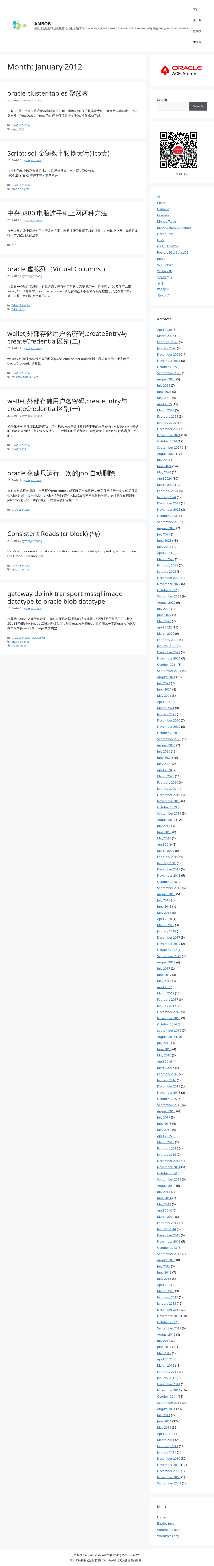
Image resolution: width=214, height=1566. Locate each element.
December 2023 (168, 503)
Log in (161, 1517)
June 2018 (164, 906)
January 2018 (166, 931)
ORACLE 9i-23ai (21, 125)
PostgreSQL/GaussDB (173, 252)
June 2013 (164, 1272)
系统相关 (163, 296)
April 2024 (164, 478)
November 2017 (168, 944)
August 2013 (166, 1260)
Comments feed (168, 1530)
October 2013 (167, 1247)
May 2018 (164, 913)
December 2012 (168, 1309)
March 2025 (165, 410)
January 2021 (166, 714)
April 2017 (164, 987)
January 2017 (166, 1006)
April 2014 (164, 1210)
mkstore (17, 377)
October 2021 (167, 664)
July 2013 (163, 1266)
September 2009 (169, 1483)
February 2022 (167, 640)
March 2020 (165, 776)
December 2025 (168, 354)
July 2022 (163, 609)
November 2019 (168, 801)
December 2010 (168, 1458)
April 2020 (164, 770)
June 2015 (164, 1123)
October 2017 (167, 950)
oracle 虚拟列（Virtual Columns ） (58, 269)
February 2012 (167, 1372)
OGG (160, 240)
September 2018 (169, 888)
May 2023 (164, 547)
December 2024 (168, 429)
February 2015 (167, 1148)
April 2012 (164, 1359)
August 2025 (166, 379)
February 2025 (167, 416)
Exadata (163, 215)
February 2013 (167, 1297)
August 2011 (166, 1409)
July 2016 (163, 1043)
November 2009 (168, 1477)
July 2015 (163, 1117)
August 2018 (166, 894)
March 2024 (165, 485)
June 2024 (164, 466)
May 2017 (164, 981)
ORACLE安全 (30, 377)
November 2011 (168, 1390)
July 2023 (163, 534)
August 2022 (166, 602)
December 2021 (168, 652)
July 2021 (163, 683)
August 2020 (166, 745)
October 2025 (167, 367)
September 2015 (169, 1105)
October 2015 (167, 1099)
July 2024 (163, 460)
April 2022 (164, 627)
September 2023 (169, 522)
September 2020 (169, 739)
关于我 (197, 20)
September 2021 (169, 671)
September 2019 (169, 813)
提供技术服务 (197, 36)
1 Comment (19, 645)
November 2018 (168, 875)
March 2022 (165, 633)
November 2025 (168, 360)
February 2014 (167, 1223)
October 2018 (167, 882)
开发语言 (163, 290)
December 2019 (168, 795)
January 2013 (166, 1303)
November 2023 (168, 509)
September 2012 (169, 1328)
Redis (161, 258)
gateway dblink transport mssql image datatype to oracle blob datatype (64, 597)
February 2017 (167, 999)
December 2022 (168, 578)
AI (158, 196)
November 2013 (168, 1241)
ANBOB (42, 23)
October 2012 (167, 1322)
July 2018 (163, 900)
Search (162, 99)
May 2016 (164, 1055)
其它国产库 (165, 277)
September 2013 (169, 1254)
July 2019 (163, 826)
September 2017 (169, 956)
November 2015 (168, 1092)
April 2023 (164, 553)
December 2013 (168, 1235)
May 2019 (164, 838)
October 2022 (167, 590)
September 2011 (169, 1403)
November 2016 (168, 1018)
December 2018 (168, 869)
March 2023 (165, 559)
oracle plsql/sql (21, 189)
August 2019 (166, 819)
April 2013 (164, 1285)
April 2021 (164, 702)
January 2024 (166, 497)
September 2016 (169, 1030)
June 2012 (164, 1347)
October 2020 (167, 733)
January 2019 (166, 863)
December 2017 (168, 937)
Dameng (163, 209)
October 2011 (167, 1396)
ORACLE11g (19, 309)
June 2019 (164, 832)
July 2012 (163, 1341)
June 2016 (164, 1049)
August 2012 (166, 1334)
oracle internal (20, 569)
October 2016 (167, 1024)
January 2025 (166, 423)
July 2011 (163, 1415)
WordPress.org (168, 1536)
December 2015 (168, 1086)
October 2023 (167, 516)
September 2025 (169, 373)
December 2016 (168, 1012)
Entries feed (165, 1523)
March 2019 (165, 850)
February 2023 (167, 565)
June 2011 (164, 1421)
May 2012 (164, 1353)
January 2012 (166, 1378)
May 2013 (164, 1278)
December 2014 (168, 1161)
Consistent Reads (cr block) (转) (53, 533)
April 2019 (164, 844)
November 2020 (168, 726)
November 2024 (168, 435)
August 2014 (166, 1185)
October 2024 (167, 441)
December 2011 (168, 1384)
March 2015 (165, 1142)
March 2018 (165, 925)
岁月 (14, 244)
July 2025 (163, 385)
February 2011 (167, 1446)
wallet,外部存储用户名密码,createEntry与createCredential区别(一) (67, 405)
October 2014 (167, 1173)
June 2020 (164, 757)
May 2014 (164, 1204)
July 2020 (163, 751)
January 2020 (166, 788)
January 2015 (166, 1154)
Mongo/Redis (166, 221)
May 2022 (164, 621)
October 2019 (167, 807)
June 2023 (164, 540)
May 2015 (164, 1130)
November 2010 (168, 1465)
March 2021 (165, 708)
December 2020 (168, 720)
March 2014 (165, 1216)
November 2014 (168, 1167)
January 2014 (166, 1229)
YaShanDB (164, 271)
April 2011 (164, 1434)
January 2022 (166, 646)
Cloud (161, 203)
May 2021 (164, 695)
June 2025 (164, 391)
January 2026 (166, 348)
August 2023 (166, 528)
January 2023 (166, 571)
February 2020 (167, 782)
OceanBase (165, 234)
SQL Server (38, 637)
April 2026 (164, 329)
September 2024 (169, 447)
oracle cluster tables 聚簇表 (47, 93)
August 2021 (166, 677)
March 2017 (165, 993)
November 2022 (168, 584)
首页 (196, 9)
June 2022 (164, 615)
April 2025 (164, 404)
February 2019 (167, 857)
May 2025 (164, 398)
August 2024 (166, 454)
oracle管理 (18, 129)
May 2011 (164, 1427)
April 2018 (164, 919)
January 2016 (166, 1080)
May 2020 (164, 764)
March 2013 (165, 1291)
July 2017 (163, 968)
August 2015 (166, 1111)
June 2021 (164, 689)
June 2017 (164, 975)
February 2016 (167, 1074)
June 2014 (164, 1198)
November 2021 (168, 658)
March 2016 (165, 1068)
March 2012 (165, 1365)
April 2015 (164, 1136)
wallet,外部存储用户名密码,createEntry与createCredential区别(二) (67, 337)
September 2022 (169, 596)
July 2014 (163, 1192)
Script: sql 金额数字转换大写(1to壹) (58, 153)
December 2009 (168, 1471)
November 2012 (168, 1316)
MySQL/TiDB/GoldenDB (174, 227)
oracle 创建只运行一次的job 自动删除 (61, 473)
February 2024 (167, 491)
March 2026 (165, 336)
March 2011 (165, 1440)
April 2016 (164, 1061)
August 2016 (166, 1037)
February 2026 (167, 342)
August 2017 (166, 962)
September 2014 (169, 1179)
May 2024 (164, 472)
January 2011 (166, 1452)
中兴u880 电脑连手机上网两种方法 (57, 213)
